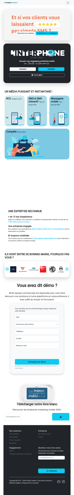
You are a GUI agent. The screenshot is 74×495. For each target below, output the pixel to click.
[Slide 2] (38, 38)
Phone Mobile (14, 434)
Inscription (51, 69)
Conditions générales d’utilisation (20, 454)
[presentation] (29, 354)
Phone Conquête (14, 440)
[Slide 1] (35, 38)
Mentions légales (15, 483)
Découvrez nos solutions (25, 33)
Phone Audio (13, 437)
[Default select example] (37, 324)
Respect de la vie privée (30, 483)
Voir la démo (37, 75)
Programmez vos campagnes (47, 33)
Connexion (22, 69)
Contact (40, 437)
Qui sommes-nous (44, 434)
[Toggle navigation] (68, 3)
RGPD (11, 451)
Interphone (12, 443)
